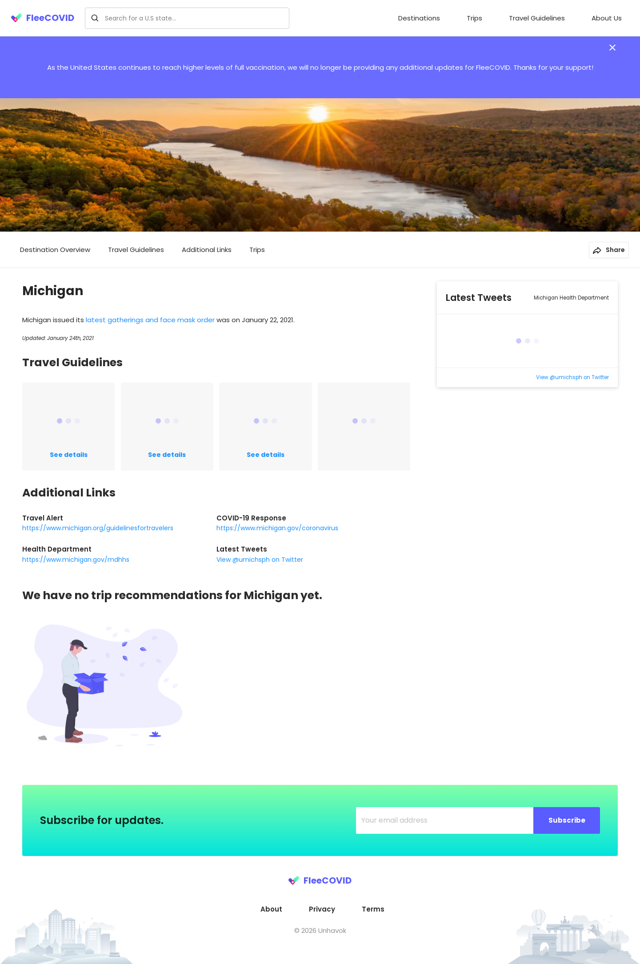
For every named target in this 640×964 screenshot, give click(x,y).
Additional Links (207, 249)
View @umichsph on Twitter (259, 559)
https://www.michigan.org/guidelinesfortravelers (97, 528)
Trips (474, 18)
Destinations (419, 18)
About (271, 909)
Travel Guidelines (537, 18)
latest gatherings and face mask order (151, 319)
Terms (373, 909)
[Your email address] (445, 820)
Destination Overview (55, 249)
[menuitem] (419, 18)
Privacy (322, 909)
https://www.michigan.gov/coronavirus (277, 528)
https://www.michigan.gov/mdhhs (75, 559)
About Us (607, 18)
